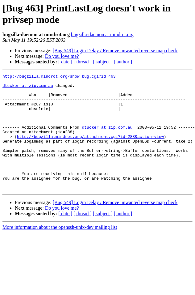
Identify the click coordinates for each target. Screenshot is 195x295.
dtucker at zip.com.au (27, 88)
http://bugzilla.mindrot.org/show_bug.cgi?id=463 (59, 77)
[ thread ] (82, 61)
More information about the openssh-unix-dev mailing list (59, 250)
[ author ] (123, 61)
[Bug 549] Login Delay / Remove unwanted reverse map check (115, 50)
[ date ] (65, 61)
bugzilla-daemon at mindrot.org (102, 34)
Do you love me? (62, 56)
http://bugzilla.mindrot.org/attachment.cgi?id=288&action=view (90, 149)
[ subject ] (103, 61)
